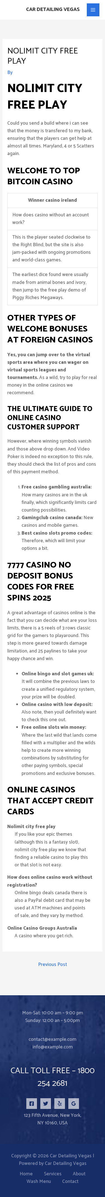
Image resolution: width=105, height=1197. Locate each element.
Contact (70, 1181)
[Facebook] (31, 1103)
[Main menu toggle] (93, 9)
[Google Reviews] (73, 1103)
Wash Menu (39, 1181)
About (79, 1174)
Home (26, 1174)
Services (53, 1174)
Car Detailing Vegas (53, 9)
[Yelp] (59, 1103)
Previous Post (52, 965)
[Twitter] (45, 1103)
